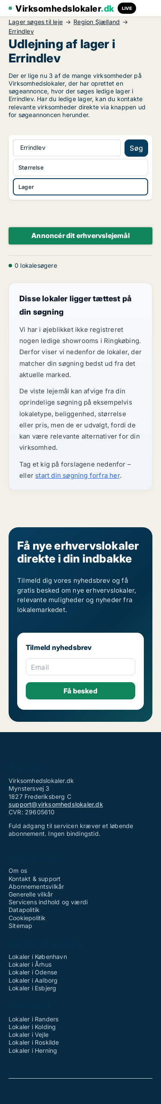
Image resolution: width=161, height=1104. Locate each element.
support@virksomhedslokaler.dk (56, 804)
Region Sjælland (96, 22)
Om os (18, 870)
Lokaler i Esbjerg (32, 988)
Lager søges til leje (36, 22)
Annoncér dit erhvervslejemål (80, 235)
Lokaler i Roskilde (34, 1042)
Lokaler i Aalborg (33, 980)
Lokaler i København (38, 956)
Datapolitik (24, 909)
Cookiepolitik (27, 918)
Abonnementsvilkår (36, 886)
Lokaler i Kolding (32, 1026)
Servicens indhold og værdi (48, 902)
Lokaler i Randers (33, 1019)
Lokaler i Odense (33, 972)
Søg (136, 148)
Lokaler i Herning (33, 1050)
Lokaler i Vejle (29, 1034)
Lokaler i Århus (30, 964)
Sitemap (20, 925)
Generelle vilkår (31, 894)
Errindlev (21, 31)
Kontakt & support (35, 878)
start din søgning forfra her (77, 475)
